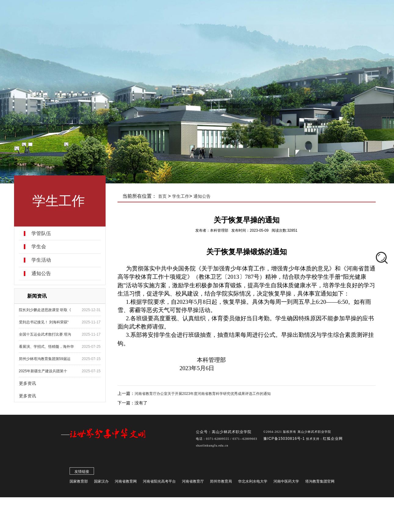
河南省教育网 (126, 482)
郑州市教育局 (221, 482)
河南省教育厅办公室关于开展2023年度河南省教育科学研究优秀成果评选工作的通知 (203, 394)
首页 (162, 196)
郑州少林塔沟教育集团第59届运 (44, 359)
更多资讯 (27, 383)
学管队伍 (41, 233)
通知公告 (41, 273)
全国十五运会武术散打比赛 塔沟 (45, 334)
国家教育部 (79, 482)
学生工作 (180, 196)
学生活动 (41, 260)
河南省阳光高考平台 (159, 482)
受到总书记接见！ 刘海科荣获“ (44, 322)
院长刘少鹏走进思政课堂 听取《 (45, 310)
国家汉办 (101, 482)
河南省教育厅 (193, 482)
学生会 (38, 246)
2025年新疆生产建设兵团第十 (43, 371)
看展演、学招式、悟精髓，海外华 (46, 346)
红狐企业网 (333, 440)
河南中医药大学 (286, 482)
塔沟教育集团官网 (319, 482)
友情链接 (81, 473)
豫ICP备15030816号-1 (284, 440)
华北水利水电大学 (252, 482)
